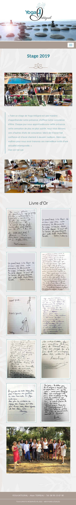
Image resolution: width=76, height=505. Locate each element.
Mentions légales (52, 502)
